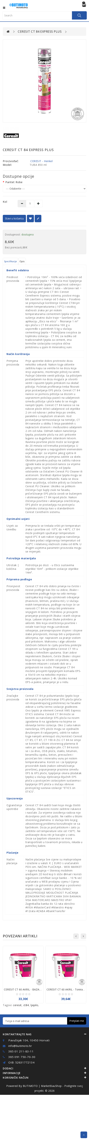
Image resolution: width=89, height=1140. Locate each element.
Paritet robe (14, 182)
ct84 (26, 1005)
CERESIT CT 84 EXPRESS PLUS (40, 32)
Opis (21, 261)
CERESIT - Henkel (41, 161)
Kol (5, 201)
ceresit (17, 1005)
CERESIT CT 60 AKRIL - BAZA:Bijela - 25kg (29, 989)
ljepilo (34, 1005)
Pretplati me (76, 1021)
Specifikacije (10, 261)
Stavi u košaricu (14, 218)
